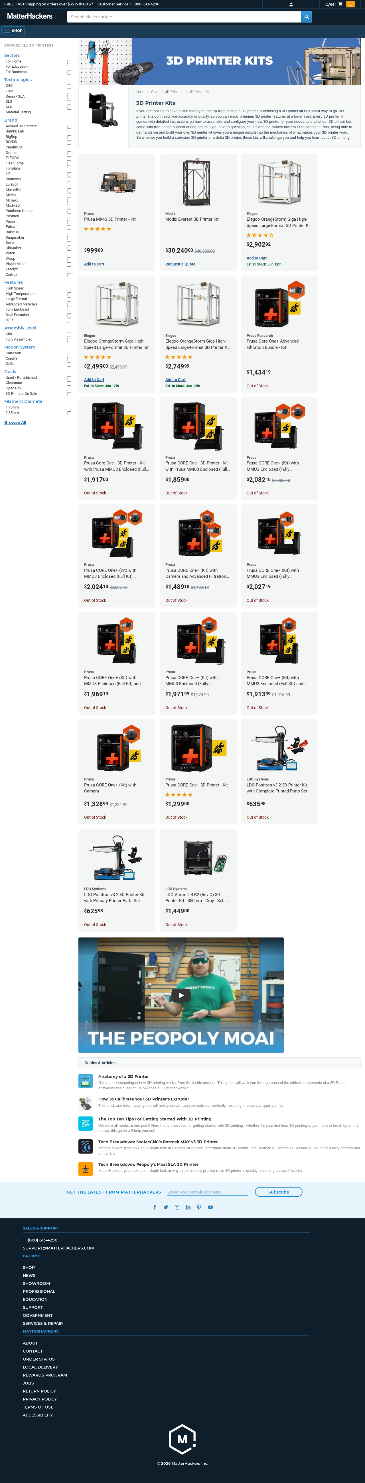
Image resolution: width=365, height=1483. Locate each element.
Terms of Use (38, 1407)
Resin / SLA (15, 96)
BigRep (11, 136)
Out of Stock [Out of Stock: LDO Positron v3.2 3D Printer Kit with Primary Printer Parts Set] (95, 924)
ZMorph (12, 269)
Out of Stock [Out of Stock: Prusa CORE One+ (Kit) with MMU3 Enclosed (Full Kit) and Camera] (258, 707)
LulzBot (12, 184)
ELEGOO (12, 158)
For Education (17, 66)
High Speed (15, 288)
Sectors (12, 55)
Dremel (11, 152)
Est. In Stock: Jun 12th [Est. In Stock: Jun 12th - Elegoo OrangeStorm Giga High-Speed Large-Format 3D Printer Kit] (101, 386)
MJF (9, 107)
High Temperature (20, 293)
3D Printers (173, 92)
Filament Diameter (24, 401)
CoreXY (12, 358)
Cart (340, 4)
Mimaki (12, 200)
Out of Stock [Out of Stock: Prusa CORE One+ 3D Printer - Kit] (176, 817)
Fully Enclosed (17, 309)
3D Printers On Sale (21, 393)
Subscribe (278, 1192)
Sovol (10, 242)
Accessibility (38, 1415)
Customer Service (113, 4)
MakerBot (13, 190)
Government (37, 1315)
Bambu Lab (15, 131)
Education (35, 1299)
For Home (13, 61)
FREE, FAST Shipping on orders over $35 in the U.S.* (48, 4)
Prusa (10, 221)
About (30, 1343)
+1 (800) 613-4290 (144, 4)
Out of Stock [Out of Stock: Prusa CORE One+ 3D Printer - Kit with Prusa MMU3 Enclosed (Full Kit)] (176, 493)
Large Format (16, 299)
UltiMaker (13, 248)
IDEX (10, 320)
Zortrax (11, 274)
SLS (9, 101)
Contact (32, 1351)
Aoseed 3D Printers (21, 126)
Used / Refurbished (21, 377)
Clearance (14, 383)
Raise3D (12, 232)
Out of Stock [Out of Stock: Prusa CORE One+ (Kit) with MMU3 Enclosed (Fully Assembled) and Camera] (176, 707)
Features (13, 282)
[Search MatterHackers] (306, 17)
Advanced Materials (22, 304)
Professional (39, 1291)
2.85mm (12, 413)
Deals (10, 371)
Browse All (15, 422)
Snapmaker (15, 237)
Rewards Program (45, 1375)
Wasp (10, 258)
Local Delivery (40, 1367)
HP (8, 174)
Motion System (19, 347)
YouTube (210, 1207)
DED (9, 85)
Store (155, 92)
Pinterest (199, 1207)
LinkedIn (188, 1207)
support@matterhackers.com (58, 1248)
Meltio (11, 195)
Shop (29, 1267)
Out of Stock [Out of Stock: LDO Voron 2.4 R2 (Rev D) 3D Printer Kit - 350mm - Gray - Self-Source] (176, 924)
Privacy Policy (40, 1399)
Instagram (177, 1207)
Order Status (39, 1359)
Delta (10, 363)
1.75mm (12, 407)
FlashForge (15, 163)
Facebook (155, 1207)
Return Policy (39, 1391)
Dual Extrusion (17, 315)
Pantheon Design (19, 211)
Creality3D (14, 147)
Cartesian (13, 353)
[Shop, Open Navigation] (13, 30)
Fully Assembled (19, 339)
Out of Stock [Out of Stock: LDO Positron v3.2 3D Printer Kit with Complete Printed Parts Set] (258, 817)
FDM (9, 91)
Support (33, 1307)
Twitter (166, 1207)
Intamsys (13, 179)
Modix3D (13, 205)
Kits (9, 334)
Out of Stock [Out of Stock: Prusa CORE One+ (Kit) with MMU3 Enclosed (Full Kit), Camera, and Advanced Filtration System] (95, 600)
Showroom (36, 1283)
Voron (10, 253)
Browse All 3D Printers (29, 45)
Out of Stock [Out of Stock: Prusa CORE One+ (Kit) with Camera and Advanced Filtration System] (176, 600)
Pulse (10, 226)
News (29, 1275)
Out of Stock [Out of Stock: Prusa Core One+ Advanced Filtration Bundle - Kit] (258, 386)
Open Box (13, 388)
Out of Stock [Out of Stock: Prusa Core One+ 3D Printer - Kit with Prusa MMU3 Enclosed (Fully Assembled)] (95, 493)
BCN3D (11, 142)
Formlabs (13, 168)
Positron (12, 216)
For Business (16, 72)
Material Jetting (18, 112)
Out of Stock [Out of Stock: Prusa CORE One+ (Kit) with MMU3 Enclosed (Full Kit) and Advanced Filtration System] (95, 707)
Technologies (18, 79)
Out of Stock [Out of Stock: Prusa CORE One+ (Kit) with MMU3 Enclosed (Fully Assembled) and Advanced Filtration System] (258, 600)
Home (140, 92)
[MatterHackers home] (30, 16)
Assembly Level (20, 328)
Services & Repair (43, 1323)
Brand (10, 120)
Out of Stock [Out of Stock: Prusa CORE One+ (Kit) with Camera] (95, 817)
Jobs (28, 1383)
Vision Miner (16, 263)
